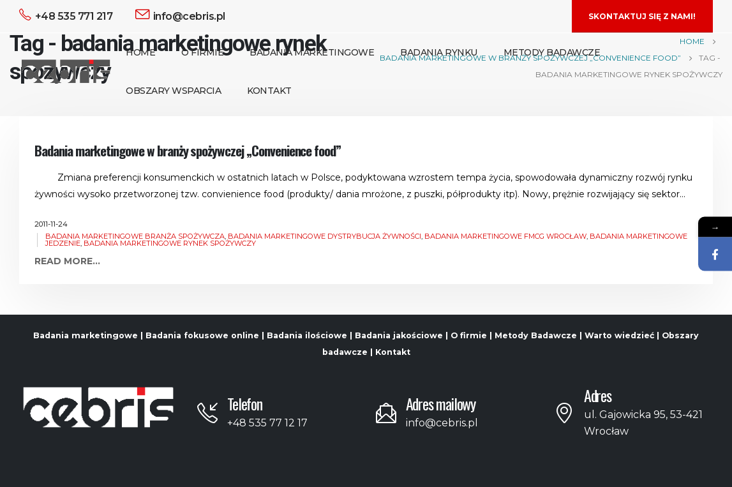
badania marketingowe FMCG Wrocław (505, 236)
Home (140, 52)
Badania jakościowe (399, 335)
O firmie (469, 335)
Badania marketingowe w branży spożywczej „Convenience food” (187, 150)
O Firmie (202, 52)
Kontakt (269, 90)
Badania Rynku (438, 52)
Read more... (67, 261)
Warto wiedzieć (619, 335)
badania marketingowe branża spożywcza (135, 236)
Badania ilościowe (307, 335)
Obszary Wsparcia (173, 90)
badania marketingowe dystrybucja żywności (324, 236)
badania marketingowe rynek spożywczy (170, 243)
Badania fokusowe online (202, 335)
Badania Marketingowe (312, 52)
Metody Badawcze (552, 52)
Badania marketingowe (85, 335)
